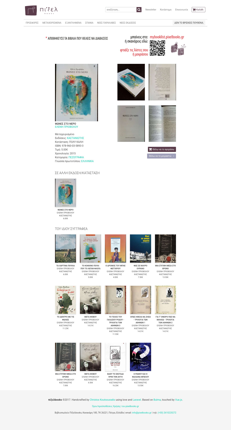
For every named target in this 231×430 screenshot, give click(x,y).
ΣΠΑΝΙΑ (89, 23)
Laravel (137, 399)
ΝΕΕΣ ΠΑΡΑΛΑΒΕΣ (106, 23)
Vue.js (178, 399)
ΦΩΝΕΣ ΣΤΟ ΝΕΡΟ (65, 210)
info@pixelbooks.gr (141, 412)
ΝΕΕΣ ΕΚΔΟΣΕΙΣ (128, 23)
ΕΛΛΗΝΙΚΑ (87, 161)
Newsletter (150, 9)
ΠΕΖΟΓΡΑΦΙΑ (76, 157)
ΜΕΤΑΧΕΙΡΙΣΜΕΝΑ (51, 23)
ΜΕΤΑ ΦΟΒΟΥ (90, 317)
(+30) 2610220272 (167, 412)
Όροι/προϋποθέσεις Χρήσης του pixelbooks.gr (115, 406)
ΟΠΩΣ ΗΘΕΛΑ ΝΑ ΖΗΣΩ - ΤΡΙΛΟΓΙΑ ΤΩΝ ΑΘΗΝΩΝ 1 (140, 320)
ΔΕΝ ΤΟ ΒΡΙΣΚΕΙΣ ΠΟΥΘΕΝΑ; (188, 23)
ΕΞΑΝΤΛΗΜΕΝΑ (73, 23)
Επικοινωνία (181, 9)
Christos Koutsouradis (102, 399)
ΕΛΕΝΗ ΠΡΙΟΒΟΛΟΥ (66, 126)
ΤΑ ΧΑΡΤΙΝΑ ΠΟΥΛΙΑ (65, 266)
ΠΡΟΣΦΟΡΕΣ (32, 23)
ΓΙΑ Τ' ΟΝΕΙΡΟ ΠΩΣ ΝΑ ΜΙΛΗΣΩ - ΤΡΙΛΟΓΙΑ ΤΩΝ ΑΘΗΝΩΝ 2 (165, 320)
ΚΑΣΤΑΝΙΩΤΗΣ (75, 138)
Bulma (157, 399)
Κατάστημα (165, 9)
